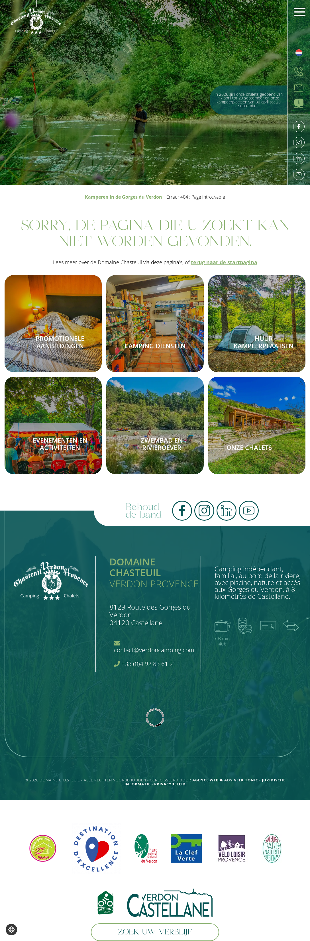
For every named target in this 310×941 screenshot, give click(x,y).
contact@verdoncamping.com (154, 647)
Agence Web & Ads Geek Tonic (225, 780)
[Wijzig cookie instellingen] (11, 929)
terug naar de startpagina (224, 262)
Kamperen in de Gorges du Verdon (123, 197)
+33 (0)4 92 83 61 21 (145, 664)
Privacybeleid (170, 784)
